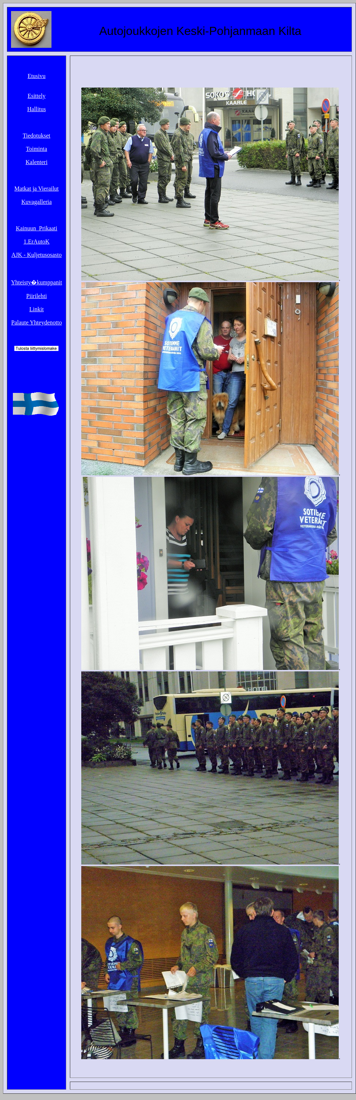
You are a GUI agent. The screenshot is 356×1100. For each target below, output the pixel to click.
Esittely (37, 96)
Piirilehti (36, 296)
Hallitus (36, 109)
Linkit (36, 309)
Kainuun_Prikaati (36, 228)
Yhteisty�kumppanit (36, 282)
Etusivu (37, 76)
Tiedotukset (36, 135)
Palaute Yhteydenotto (36, 322)
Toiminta (36, 149)
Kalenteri (37, 162)
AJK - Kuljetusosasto (36, 255)
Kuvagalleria (36, 202)
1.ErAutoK (37, 241)
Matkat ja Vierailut (36, 188)
